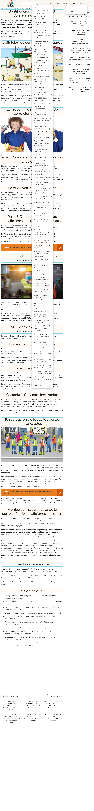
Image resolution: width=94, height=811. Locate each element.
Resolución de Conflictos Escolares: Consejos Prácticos (51, 722)
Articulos (48, 3)
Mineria (64, 3)
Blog (57, 3)
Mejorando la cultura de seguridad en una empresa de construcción (16, 722)
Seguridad (73, 3)
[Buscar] (37, 4)
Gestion (82, 3)
